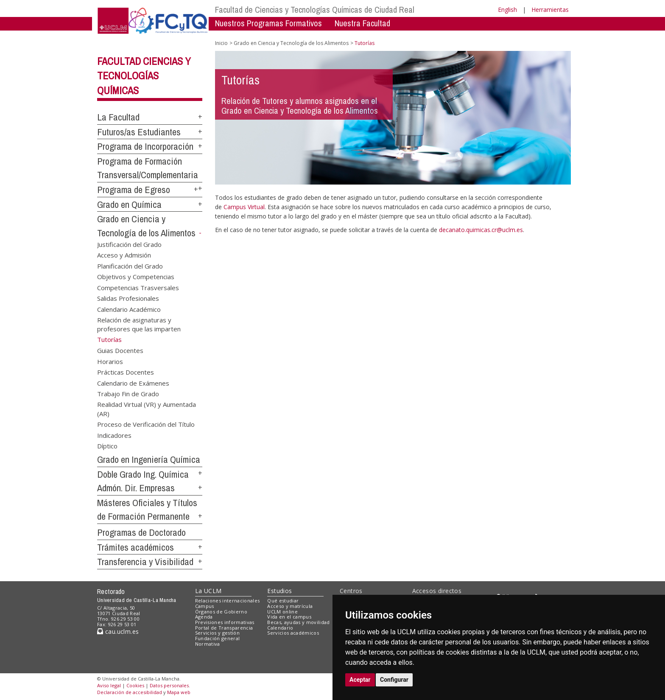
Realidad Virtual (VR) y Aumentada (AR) (146, 408)
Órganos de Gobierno (221, 611)
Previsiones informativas (224, 622)
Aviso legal (109, 685)
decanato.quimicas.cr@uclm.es (481, 230)
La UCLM (208, 591)
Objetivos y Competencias (135, 276)
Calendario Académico (129, 309)
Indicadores (114, 435)
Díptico (107, 446)
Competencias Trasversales (138, 287)
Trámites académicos (135, 547)
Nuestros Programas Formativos (268, 23)
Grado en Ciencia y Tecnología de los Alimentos (291, 43)
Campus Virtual (244, 207)
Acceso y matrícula (290, 606)
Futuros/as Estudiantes (139, 132)
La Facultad (118, 117)
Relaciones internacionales (227, 600)
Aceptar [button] (360, 679)
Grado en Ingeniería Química (148, 459)
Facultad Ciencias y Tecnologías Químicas (144, 76)
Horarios (110, 361)
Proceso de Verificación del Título (146, 424)
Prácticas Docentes (125, 372)
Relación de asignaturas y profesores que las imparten (139, 324)
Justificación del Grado (129, 244)
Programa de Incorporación (145, 146)
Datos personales (169, 685)
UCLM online (282, 611)
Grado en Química (129, 204)
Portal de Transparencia (224, 627)
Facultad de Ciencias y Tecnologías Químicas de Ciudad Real (314, 9)
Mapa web (178, 692)
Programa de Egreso (133, 189)
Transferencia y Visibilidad (145, 561)
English (507, 10)
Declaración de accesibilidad (129, 692)
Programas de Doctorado (141, 532)
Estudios (279, 591)
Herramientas (550, 10)
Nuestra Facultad (362, 23)
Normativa (207, 644)
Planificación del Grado (130, 265)
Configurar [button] (394, 679)
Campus (204, 606)
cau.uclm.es (118, 631)
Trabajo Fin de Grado (128, 393)
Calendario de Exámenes (133, 382)
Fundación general (217, 638)
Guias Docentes (120, 350)
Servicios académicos (293, 633)
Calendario (280, 627)
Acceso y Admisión (124, 255)
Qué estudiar (283, 600)
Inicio (221, 43)
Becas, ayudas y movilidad (298, 622)
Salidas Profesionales (128, 298)
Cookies (135, 685)
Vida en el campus (289, 616)
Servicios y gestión (217, 633)
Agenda (204, 616)
